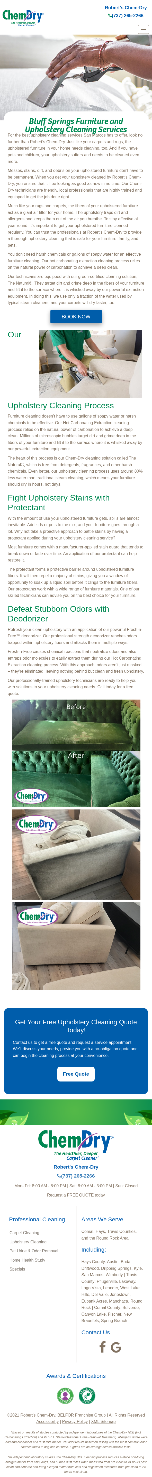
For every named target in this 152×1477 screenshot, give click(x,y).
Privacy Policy (75, 1421)
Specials (17, 1269)
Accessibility (47, 1421)
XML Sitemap (103, 1421)
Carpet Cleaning (24, 1233)
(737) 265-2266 (126, 15)
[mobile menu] (143, 29)
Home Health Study (27, 1260)
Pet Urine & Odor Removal (34, 1251)
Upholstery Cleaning (28, 1242)
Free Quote (76, 1074)
